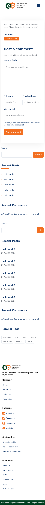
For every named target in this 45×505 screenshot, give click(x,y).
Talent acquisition (10, 447)
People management (12, 451)
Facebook (10, 418)
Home (5, 385)
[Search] (40, 230)
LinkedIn (10, 413)
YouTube (9, 428)
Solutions (7, 394)
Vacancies (7, 399)
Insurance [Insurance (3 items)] (7, 342)
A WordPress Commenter (13, 214)
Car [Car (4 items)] (16, 337)
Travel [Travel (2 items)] (29, 342)
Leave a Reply (10, 60)
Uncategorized (11, 39)
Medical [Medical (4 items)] (19, 342)
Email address (29, 96)
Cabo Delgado (9, 489)
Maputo (6, 465)
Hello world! (9, 174)
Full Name (8, 96)
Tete (5, 484)
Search (4, 148)
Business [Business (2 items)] (7, 337)
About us (7, 390)
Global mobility (9, 442)
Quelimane (8, 479)
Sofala (5, 475)
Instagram (10, 423)
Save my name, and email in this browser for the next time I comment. (22, 124)
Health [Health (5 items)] (33, 337)
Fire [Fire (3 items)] (24, 337)
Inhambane (8, 470)
